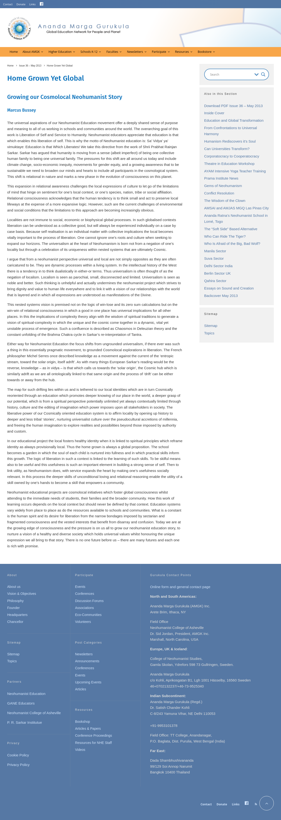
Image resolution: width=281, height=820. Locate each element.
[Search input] (231, 74)
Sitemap (210, 326)
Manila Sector (215, 251)
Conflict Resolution (219, 193)
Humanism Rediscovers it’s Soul (230, 141)
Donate (21, 4)
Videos (80, 750)
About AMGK (31, 52)
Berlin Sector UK (217, 273)
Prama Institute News (221, 178)
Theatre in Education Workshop (229, 164)
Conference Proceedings (93, 735)
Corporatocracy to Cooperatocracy (231, 156)
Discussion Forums (89, 601)
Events (80, 587)
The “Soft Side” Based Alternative (230, 229)
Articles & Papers (88, 728)
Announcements (87, 661)
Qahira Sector (215, 281)
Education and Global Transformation (234, 120)
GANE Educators (21, 703)
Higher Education (60, 52)
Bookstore (204, 52)
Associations (84, 608)
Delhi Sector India (218, 266)
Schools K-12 (88, 52)
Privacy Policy (18, 765)
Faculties (112, 52)
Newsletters (135, 52)
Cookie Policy (18, 755)
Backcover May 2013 (221, 296)
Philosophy (15, 601)
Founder (13, 608)
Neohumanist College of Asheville (34, 713)
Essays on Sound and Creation (229, 288)
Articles (80, 689)
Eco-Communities (88, 615)
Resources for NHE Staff (93, 743)
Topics (209, 333)
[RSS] (255, 804)
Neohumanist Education (26, 694)
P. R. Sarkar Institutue (24, 722)
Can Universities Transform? (227, 149)
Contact (8, 4)
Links (32, 4)
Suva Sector (214, 258)
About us (13, 587)
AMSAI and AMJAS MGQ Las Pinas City (236, 208)
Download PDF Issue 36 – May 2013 (233, 106)
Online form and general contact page (180, 587)
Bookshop (82, 722)
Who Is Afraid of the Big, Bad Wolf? (232, 243)
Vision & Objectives (21, 594)
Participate (159, 52)
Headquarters (17, 615)
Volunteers (83, 622)
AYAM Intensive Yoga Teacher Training (235, 171)
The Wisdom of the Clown (224, 201)
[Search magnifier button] (263, 74)
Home (14, 52)
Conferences (84, 594)
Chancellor (15, 622)
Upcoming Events (88, 682)
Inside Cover (214, 113)
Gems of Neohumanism (223, 186)
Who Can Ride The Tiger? (225, 236)
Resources (182, 52)
